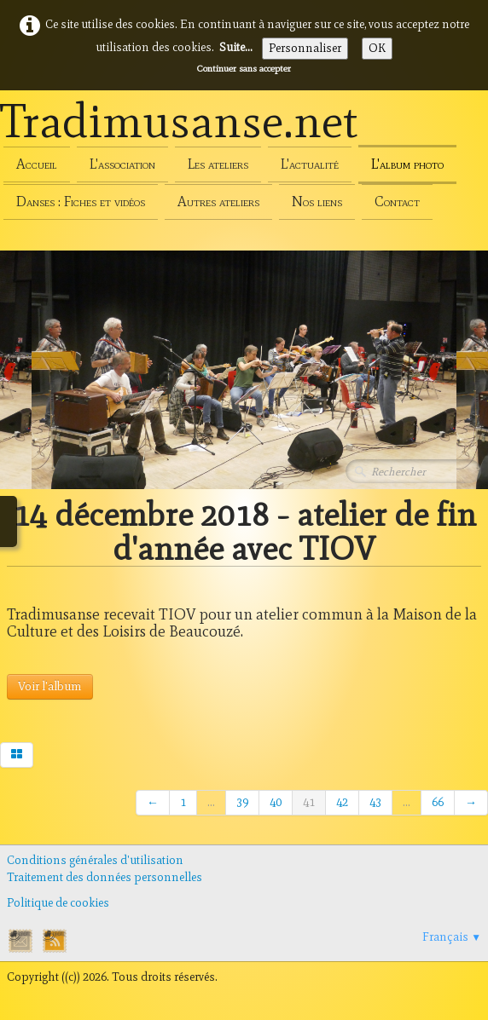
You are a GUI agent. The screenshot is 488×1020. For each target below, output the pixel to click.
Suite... (236, 47)
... (211, 802)
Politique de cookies (58, 903)
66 (438, 802)
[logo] (179, 125)
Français (451, 937)
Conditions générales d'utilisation (95, 860)
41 (309, 802)
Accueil (36, 164)
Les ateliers (218, 164)
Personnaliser (305, 48)
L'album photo (407, 164)
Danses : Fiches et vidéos (80, 201)
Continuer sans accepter (244, 68)
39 (242, 802)
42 (342, 802)
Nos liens (317, 201)
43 (375, 802)
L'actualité (310, 164)
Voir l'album (50, 686)
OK (377, 48)
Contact (397, 201)
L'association (122, 164)
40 (276, 802)
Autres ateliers (218, 201)
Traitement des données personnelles (104, 877)
